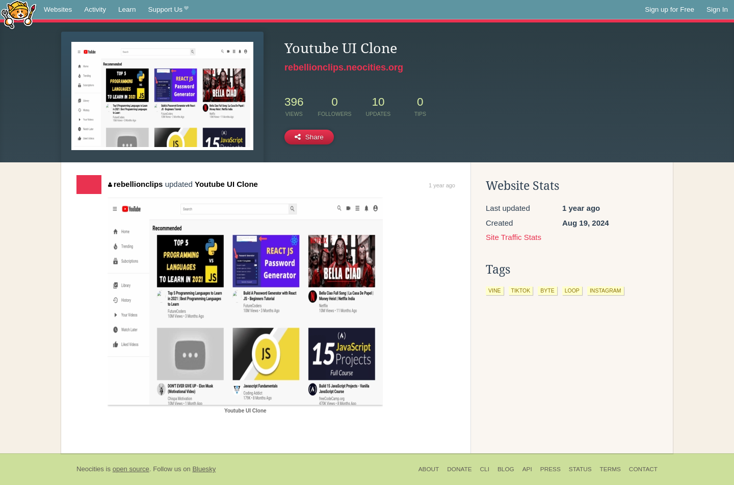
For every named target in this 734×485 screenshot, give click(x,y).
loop (572, 290)
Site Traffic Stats (513, 237)
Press (550, 469)
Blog (505, 469)
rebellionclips (135, 184)
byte (547, 290)
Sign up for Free (669, 9)
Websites (58, 9)
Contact (643, 469)
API (527, 469)
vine (494, 290)
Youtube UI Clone (226, 184)
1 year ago (442, 185)
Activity (95, 9)
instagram (605, 290)
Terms (610, 469)
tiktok (521, 290)
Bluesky (204, 469)
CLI (484, 469)
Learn (127, 9)
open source (131, 469)
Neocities (90, 469)
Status (580, 469)
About (428, 469)
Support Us (168, 10)
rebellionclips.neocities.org (343, 67)
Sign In (717, 9)
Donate (459, 469)
